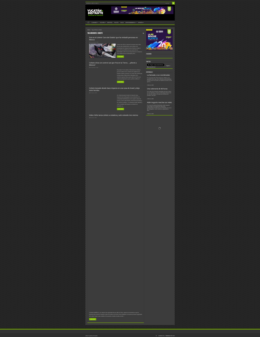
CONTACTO (161, 335)
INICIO (88, 22)
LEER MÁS (120, 56)
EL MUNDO (94, 22)
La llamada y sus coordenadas (158, 75)
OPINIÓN (140, 22)
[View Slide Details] (159, 40)
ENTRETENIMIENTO (130, 22)
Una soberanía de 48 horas (157, 89)
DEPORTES (109, 22)
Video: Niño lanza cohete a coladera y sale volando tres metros (113, 115)
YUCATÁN (102, 22)
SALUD (122, 22)
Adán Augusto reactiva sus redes (159, 102)
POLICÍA (116, 22)
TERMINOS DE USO (170, 335)
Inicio (88, 29)
